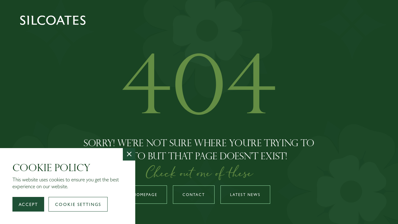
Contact (194, 195)
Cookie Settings (78, 205)
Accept (28, 205)
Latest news (245, 195)
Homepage (145, 195)
